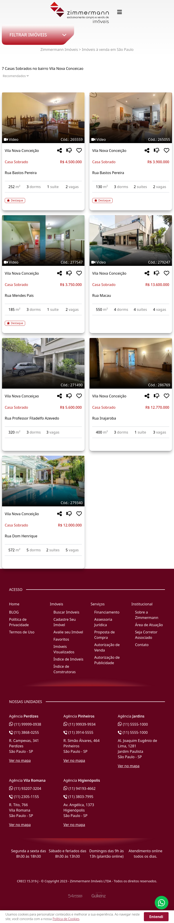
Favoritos (61, 639)
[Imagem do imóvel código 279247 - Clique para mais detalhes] (130, 240)
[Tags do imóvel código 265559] (43, 139)
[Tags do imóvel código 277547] (43, 262)
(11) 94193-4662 (79, 788)
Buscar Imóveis (66, 612)
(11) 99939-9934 (79, 724)
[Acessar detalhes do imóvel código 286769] (130, 441)
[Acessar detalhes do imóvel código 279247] (130, 318)
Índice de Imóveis (68, 659)
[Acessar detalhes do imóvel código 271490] (43, 441)
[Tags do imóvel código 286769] (130, 385)
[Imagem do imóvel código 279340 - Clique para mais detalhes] (43, 481)
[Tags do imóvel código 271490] (43, 385)
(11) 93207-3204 (25, 788)
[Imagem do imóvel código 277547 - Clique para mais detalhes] (43, 240)
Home (14, 604)
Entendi (156, 916)
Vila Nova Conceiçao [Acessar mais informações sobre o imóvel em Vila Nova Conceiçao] (22, 396)
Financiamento (106, 612)
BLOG (14, 612)
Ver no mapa (20, 760)
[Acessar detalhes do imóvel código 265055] (130, 198)
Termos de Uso (21, 632)
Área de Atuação (149, 624)
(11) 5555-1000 (133, 724)
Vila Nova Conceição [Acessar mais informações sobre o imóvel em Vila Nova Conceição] (22, 150)
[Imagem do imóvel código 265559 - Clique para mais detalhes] (43, 117)
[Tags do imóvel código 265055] (130, 139)
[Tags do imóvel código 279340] (43, 502)
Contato (142, 644)
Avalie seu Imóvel (68, 632)
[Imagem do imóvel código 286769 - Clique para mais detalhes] (130, 363)
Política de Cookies (66, 919)
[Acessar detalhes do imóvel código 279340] (43, 558)
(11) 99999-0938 (25, 724)
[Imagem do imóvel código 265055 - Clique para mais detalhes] (130, 117)
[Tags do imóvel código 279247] (130, 262)
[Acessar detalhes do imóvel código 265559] (43, 198)
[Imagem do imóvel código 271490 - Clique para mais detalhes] (43, 363)
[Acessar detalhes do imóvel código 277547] (43, 320)
